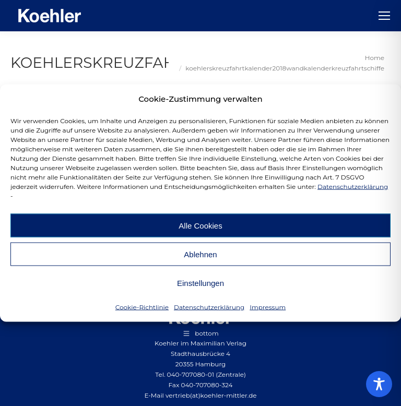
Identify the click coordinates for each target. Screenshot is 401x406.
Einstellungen (200, 282)
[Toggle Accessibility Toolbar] (379, 384)
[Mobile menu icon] (384, 15)
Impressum (268, 307)
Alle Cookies (200, 225)
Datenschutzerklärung (352, 186)
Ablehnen (200, 253)
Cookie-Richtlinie (142, 307)
